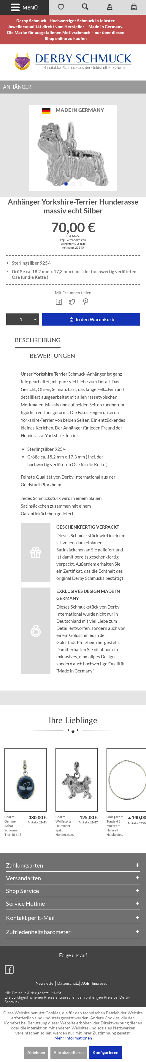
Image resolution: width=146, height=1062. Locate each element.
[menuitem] (24, 7)
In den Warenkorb (91, 319)
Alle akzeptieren (68, 1052)
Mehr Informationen (73, 1037)
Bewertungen (52, 355)
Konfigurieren (105, 1052)
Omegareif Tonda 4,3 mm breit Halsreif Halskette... (115, 825)
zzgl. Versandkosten (73, 240)
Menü (24, 7)
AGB (85, 983)
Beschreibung (38, 339)
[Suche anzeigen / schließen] (85, 7)
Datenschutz (68, 983)
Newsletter (45, 983)
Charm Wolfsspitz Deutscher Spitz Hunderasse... (64, 825)
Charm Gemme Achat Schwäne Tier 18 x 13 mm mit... (12, 826)
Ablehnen (36, 1052)
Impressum (101, 983)
